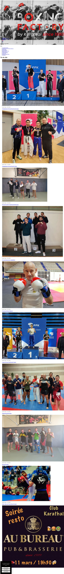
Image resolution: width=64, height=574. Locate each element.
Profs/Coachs (4, 53)
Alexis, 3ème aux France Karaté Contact (9, 504)
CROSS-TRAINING (5, 52)
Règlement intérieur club (5, 38)
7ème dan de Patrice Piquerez (7, 311)
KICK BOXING (4, 50)
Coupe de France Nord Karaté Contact (9, 362)
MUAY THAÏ (4, 49)
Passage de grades (5, 464)
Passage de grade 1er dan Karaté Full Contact (10, 204)
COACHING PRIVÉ (5, 47)
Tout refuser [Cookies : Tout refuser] (6, 569)
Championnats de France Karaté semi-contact (10, 108)
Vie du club (3, 39)
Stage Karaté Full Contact (7, 413)
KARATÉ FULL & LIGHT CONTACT (7, 48)
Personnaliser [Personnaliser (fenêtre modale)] (6, 571)
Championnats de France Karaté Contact (9, 166)
